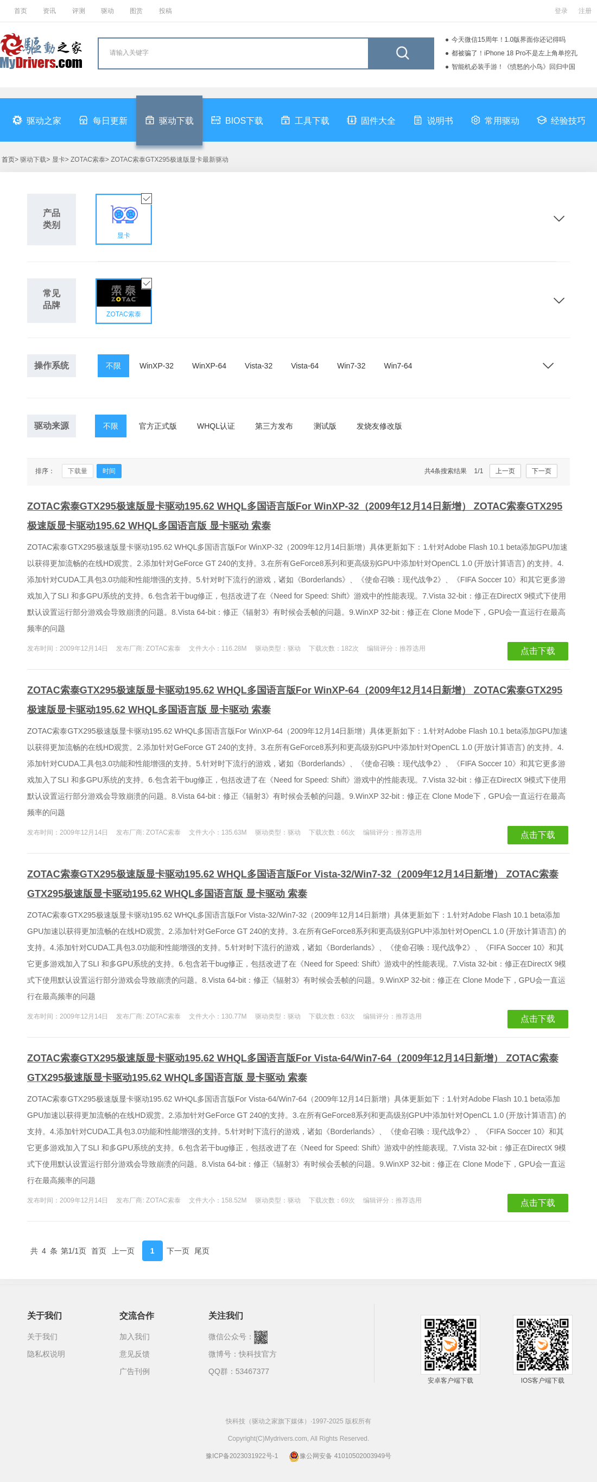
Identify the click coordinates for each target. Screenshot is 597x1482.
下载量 (77, 471)
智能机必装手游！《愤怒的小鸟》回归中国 (513, 67)
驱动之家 (36, 120)
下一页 (541, 471)
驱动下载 (169, 120)
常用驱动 (495, 120)
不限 (113, 365)
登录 (561, 11)
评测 (78, 11)
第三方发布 (274, 426)
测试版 (325, 426)
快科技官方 (258, 1354)
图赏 (136, 11)
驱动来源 (51, 425)
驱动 (107, 11)
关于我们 (42, 1336)
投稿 (165, 11)
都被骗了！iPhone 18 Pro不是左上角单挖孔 (514, 53)
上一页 (505, 471)
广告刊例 (134, 1371)
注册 (585, 11)
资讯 (49, 11)
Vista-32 (258, 365)
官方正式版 (158, 426)
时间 (109, 471)
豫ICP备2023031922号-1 (242, 1456)
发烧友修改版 (379, 426)
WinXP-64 (209, 365)
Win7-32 (351, 365)
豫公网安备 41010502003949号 (340, 1456)
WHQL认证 (216, 426)
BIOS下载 (237, 120)
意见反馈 (134, 1354)
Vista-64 (305, 365)
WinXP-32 (156, 365)
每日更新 (103, 120)
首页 (20, 11)
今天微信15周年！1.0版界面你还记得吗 (509, 39)
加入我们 (134, 1336)
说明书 (433, 120)
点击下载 (537, 651)
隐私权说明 (46, 1354)
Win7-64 (398, 365)
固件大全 (371, 120)
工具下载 (305, 120)
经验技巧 (561, 120)
